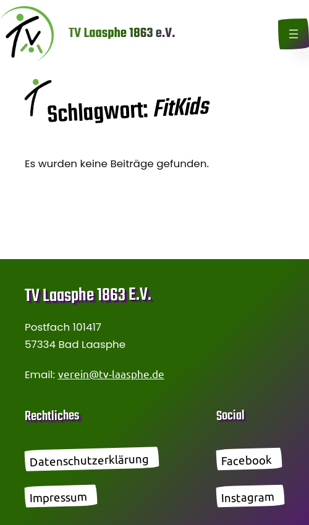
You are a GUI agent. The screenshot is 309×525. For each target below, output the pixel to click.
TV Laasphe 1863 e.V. (122, 33)
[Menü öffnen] (293, 34)
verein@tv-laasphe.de (111, 373)
